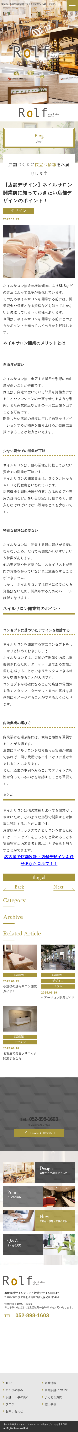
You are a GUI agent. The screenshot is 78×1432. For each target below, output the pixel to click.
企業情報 (50, 1383)
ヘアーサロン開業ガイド (58, 997)
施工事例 (50, 1404)
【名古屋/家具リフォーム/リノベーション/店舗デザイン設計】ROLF (35, 1424)
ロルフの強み (14, 1390)
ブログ (10, 1404)
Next (58, 886)
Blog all (39, 877)
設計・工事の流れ (17, 1397)
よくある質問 (53, 1397)
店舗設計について (56, 1390)
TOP (9, 1383)
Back (19, 886)
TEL (39, 1119)
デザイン (19, 211)
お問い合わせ (14, 1411)
